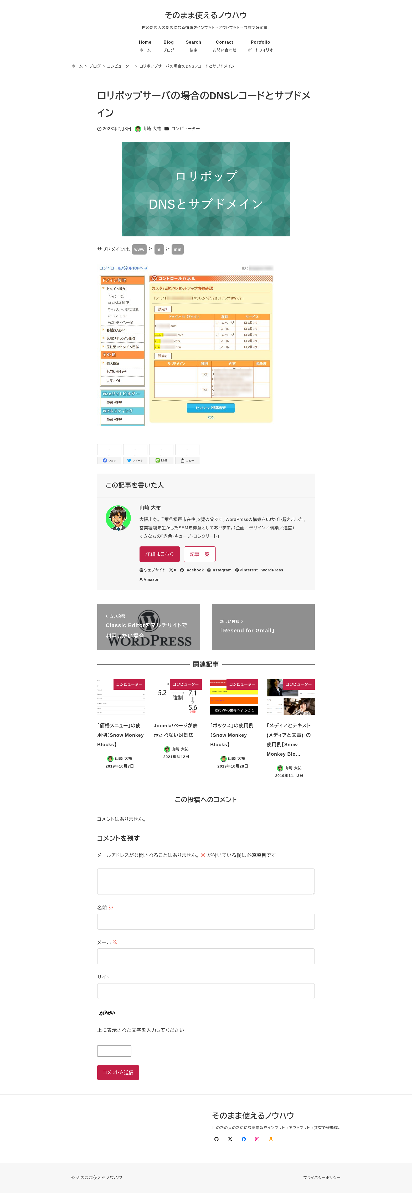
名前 (105, 908)
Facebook (192, 570)
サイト (103, 977)
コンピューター (186, 128)
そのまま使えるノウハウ (206, 15)
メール (107, 942)
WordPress (272, 570)
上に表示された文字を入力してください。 (142, 1030)
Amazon (150, 579)
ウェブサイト (153, 570)
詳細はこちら (159, 554)
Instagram (219, 570)
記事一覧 (200, 554)
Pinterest (246, 570)
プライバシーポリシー (322, 1178)
